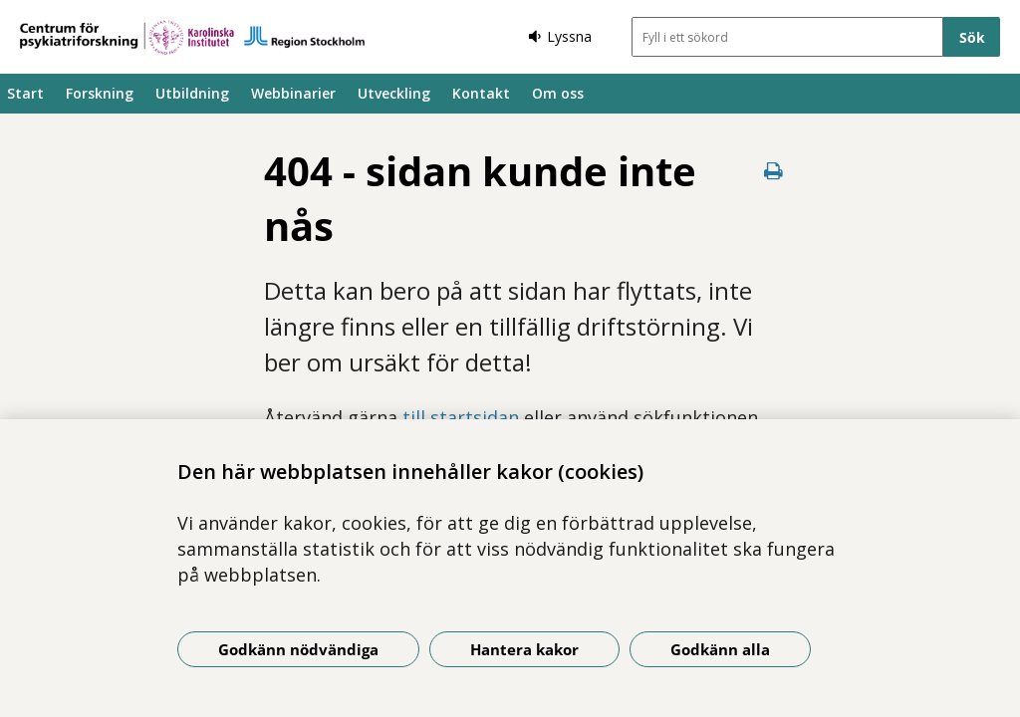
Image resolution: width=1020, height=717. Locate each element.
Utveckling (394, 93)
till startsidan (460, 417)
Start (25, 93)
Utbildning (192, 93)
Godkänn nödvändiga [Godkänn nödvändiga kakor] (298, 649)
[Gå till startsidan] (192, 37)
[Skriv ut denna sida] (773, 170)
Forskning (99, 93)
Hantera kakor (524, 649)
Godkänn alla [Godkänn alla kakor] (720, 649)
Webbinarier (293, 93)
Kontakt (481, 93)
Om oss (558, 93)
